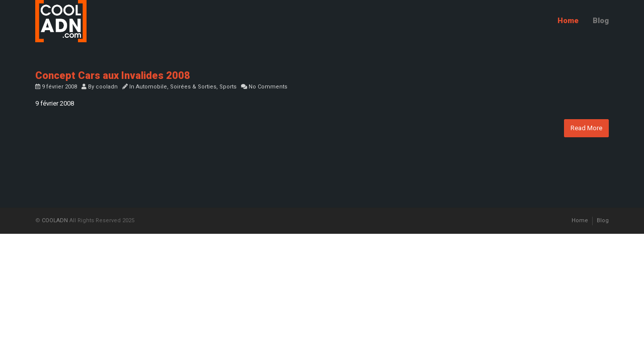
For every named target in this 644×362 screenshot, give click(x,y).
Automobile (151, 86)
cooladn (107, 86)
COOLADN (55, 220)
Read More (586, 128)
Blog (601, 20)
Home (568, 20)
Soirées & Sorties (193, 86)
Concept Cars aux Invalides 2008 (112, 75)
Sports (227, 86)
